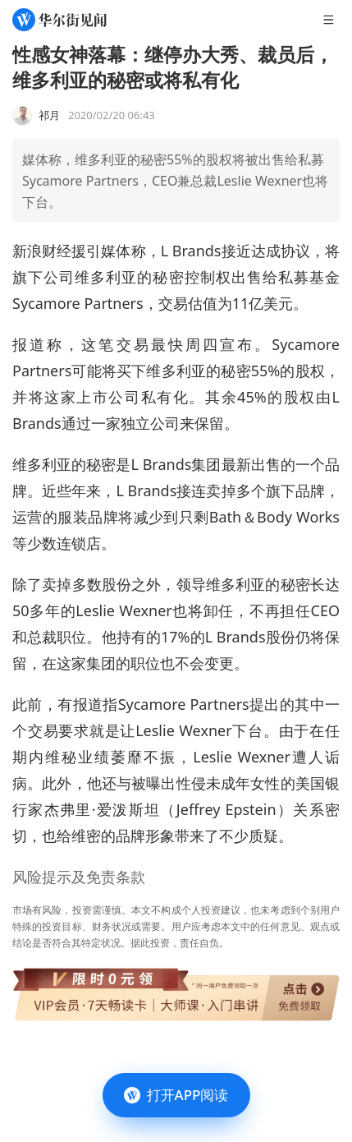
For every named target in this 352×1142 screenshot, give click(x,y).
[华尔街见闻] (59, 19)
